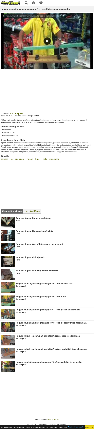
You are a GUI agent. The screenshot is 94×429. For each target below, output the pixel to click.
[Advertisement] (47, 90)
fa (12, 159)
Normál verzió (53, 419)
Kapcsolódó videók (12, 211)
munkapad (54, 159)
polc (45, 159)
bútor (37, 159)
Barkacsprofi (16, 113)
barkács (4, 159)
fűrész (30, 159)
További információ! (76, 427)
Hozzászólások (32, 211)
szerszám (19, 159)
